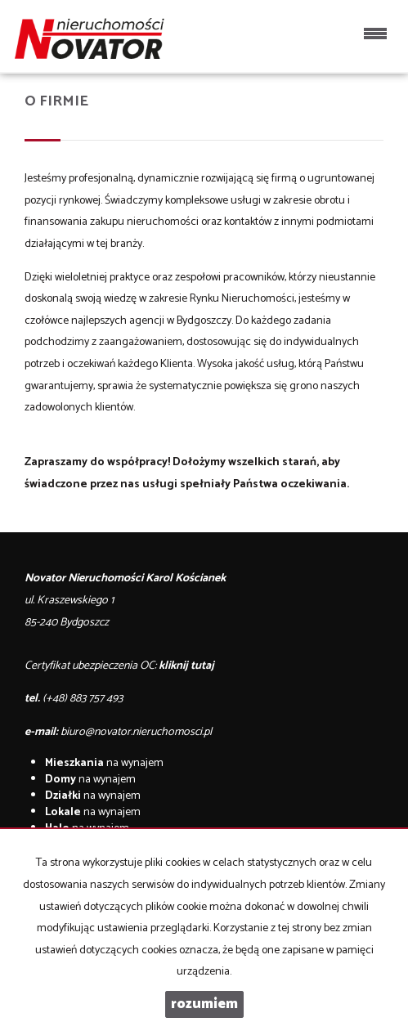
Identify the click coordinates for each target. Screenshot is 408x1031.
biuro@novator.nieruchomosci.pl (136, 732)
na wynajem (104, 763)
